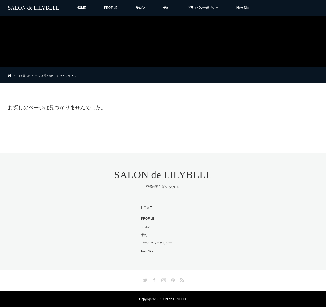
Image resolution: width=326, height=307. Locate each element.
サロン (140, 8)
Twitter (145, 279)
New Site (242, 8)
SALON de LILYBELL (33, 8)
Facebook (154, 279)
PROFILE (110, 8)
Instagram (163, 279)
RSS (181, 279)
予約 (166, 8)
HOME (81, 8)
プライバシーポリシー (202, 8)
